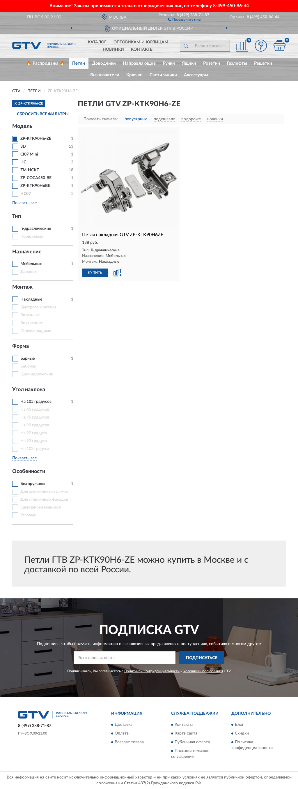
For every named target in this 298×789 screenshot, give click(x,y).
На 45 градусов (34, 409)
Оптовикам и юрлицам (140, 42)
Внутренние (31, 323)
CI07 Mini (29, 154)
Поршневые (31, 236)
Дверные (28, 272)
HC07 (25, 194)
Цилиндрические (36, 374)
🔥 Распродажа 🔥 (45, 63)
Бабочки (28, 366)
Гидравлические (35, 229)
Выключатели (104, 75)
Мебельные (31, 264)
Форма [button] (20, 346)
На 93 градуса (33, 441)
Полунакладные (35, 331)
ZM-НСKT (29, 170)
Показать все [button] (24, 203)
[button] (184, 19)
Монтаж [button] (22, 287)
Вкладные (30, 315)
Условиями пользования (203, 671)
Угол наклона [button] (28, 389)
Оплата (122, 734)
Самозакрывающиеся (40, 507)
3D (23, 146)
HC (23, 162)
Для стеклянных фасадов (44, 499)
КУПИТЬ (95, 272)
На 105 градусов (36, 402)
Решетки (263, 63)
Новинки (113, 49)
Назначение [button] (27, 252)
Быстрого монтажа (38, 307)
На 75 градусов (34, 417)
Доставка (123, 725)
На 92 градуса (33, 433)
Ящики (189, 63)
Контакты (142, 49)
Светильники (163, 75)
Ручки (169, 63)
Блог (239, 725)
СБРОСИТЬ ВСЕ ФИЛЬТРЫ (43, 114)
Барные (27, 358)
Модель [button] (22, 126)
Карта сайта (186, 734)
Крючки (134, 75)
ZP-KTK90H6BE (35, 186)
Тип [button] (16, 216)
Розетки (211, 63)
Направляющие (139, 63)
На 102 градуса (34, 449)
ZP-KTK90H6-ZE (35, 139)
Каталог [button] (97, 42)
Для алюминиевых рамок (44, 492)
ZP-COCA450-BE (36, 178)
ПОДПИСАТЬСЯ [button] (202, 658)
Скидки (242, 734)
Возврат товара (129, 742)
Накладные (31, 299)
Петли (78, 63)
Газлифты (237, 63)
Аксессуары (196, 75)
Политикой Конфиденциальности (152, 671)
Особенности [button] (28, 471)
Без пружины (32, 484)
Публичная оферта (192, 742)
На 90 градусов (34, 425)
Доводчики (104, 63)
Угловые (28, 515)
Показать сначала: (101, 119)
